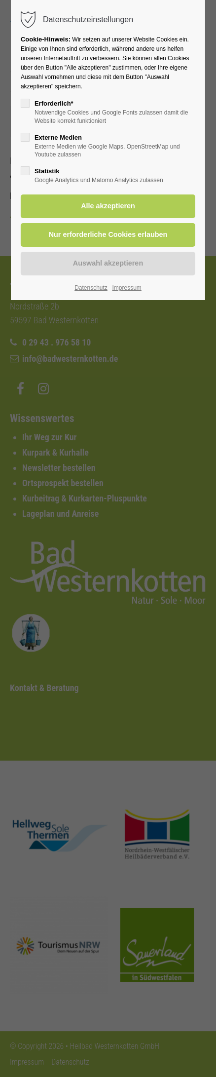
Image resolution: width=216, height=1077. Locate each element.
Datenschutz (91, 287)
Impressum (126, 287)
